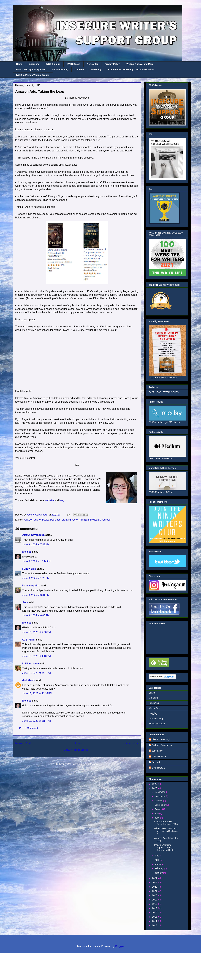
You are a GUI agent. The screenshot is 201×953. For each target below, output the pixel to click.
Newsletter (92, 64)
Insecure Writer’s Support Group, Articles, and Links (164, 848)
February (159, 868)
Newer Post (23, 743)
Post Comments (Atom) (85, 764)
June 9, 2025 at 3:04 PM (35, 595)
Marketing (96, 69)
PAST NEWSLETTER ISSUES (164, 392)
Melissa (26, 551)
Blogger (119, 946)
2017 (155, 908)
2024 (155, 878)
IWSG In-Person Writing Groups (32, 75)
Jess (25, 602)
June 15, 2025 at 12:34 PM (37, 693)
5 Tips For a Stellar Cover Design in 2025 (166, 822)
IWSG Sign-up (53, 64)
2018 (155, 904)
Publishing (154, 703)
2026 (155, 784)
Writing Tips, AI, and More (139, 64)
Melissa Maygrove (100, 519)
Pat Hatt (156, 762)
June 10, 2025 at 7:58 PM (36, 632)
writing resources (157, 723)
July (157, 813)
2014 (155, 921)
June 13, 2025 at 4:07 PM (36, 673)
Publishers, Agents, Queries (30, 69)
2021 (155, 891)
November (160, 796)
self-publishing (156, 718)
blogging (153, 713)
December (160, 792)
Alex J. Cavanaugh (33, 535)
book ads (55, 519)
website (49, 500)
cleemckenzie (158, 767)
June (157, 817)
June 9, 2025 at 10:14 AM (36, 561)
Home (19, 64)
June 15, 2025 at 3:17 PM (36, 720)
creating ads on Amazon (75, 519)
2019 (155, 899)
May (157, 855)
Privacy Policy (112, 64)
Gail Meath (28, 680)
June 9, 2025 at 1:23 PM (35, 578)
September (160, 805)
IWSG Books (73, 64)
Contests (79, 69)
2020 (155, 895)
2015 (155, 917)
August (158, 809)
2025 (155, 788)
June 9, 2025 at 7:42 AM (35, 544)
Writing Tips (154, 708)
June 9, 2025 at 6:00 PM (35, 615)
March (158, 864)
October (159, 800)
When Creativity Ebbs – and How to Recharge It (166, 831)
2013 (155, 925)
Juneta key (157, 751)
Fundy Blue (29, 568)
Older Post (131, 743)
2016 (155, 912)
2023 (155, 882)
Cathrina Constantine (162, 745)
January (159, 873)
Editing (152, 692)
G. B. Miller (28, 639)
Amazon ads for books (36, 519)
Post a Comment (28, 728)
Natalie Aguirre (31, 585)
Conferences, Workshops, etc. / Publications (131, 69)
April (157, 860)
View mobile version (77, 749)
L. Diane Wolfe (31, 663)
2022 (155, 887)
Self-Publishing (60, 69)
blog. (62, 500)
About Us (34, 64)
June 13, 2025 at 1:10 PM (36, 656)
